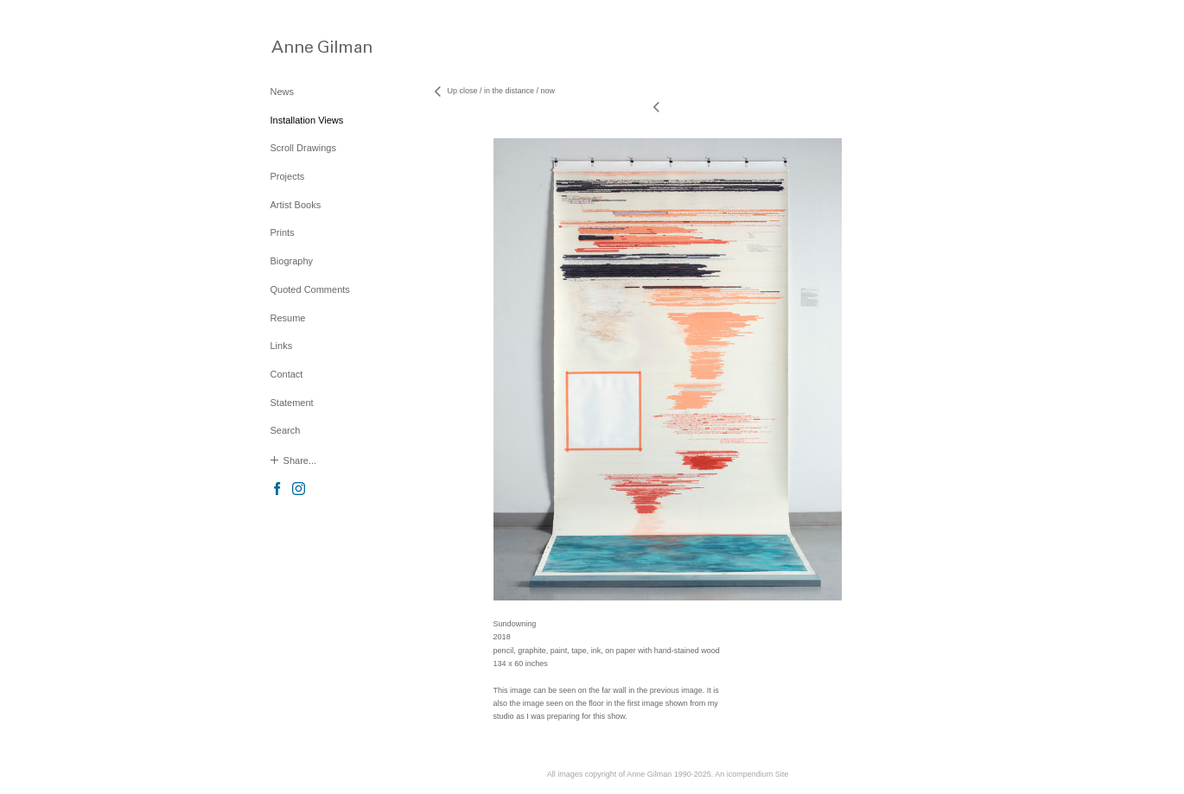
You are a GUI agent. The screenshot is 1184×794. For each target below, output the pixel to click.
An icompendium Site (751, 774)
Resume (288, 318)
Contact (287, 374)
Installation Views (307, 120)
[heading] (314, 46)
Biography (292, 261)
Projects (288, 176)
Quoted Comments (310, 289)
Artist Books (296, 205)
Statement (292, 402)
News (283, 91)
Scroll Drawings (303, 148)
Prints (283, 232)
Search (286, 430)
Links (282, 345)
